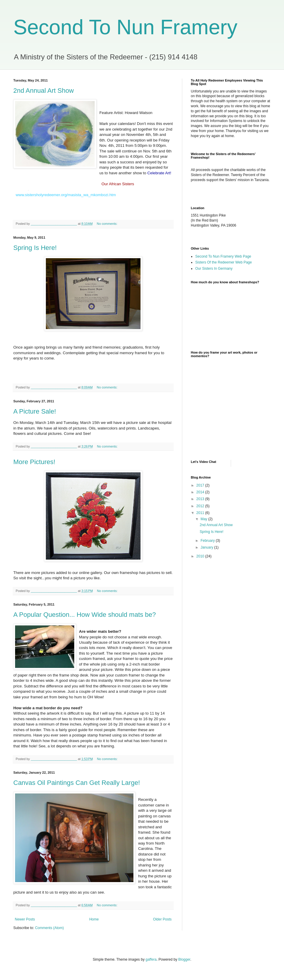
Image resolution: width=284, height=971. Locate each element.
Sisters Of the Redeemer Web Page (223, 262)
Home (94, 919)
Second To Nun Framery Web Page (223, 256)
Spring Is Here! (35, 247)
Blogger (184, 959)
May (204, 519)
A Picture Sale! (34, 411)
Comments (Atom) (49, 928)
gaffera (151, 959)
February (208, 541)
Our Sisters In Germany (214, 268)
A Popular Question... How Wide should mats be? (84, 614)
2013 (200, 499)
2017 (200, 485)
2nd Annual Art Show (43, 90)
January (207, 547)
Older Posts (162, 919)
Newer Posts (25, 919)
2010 (200, 556)
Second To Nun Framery (125, 27)
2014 (200, 492)
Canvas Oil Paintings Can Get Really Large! (76, 782)
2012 (200, 506)
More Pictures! (34, 462)
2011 (200, 513)
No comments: (107, 223)
